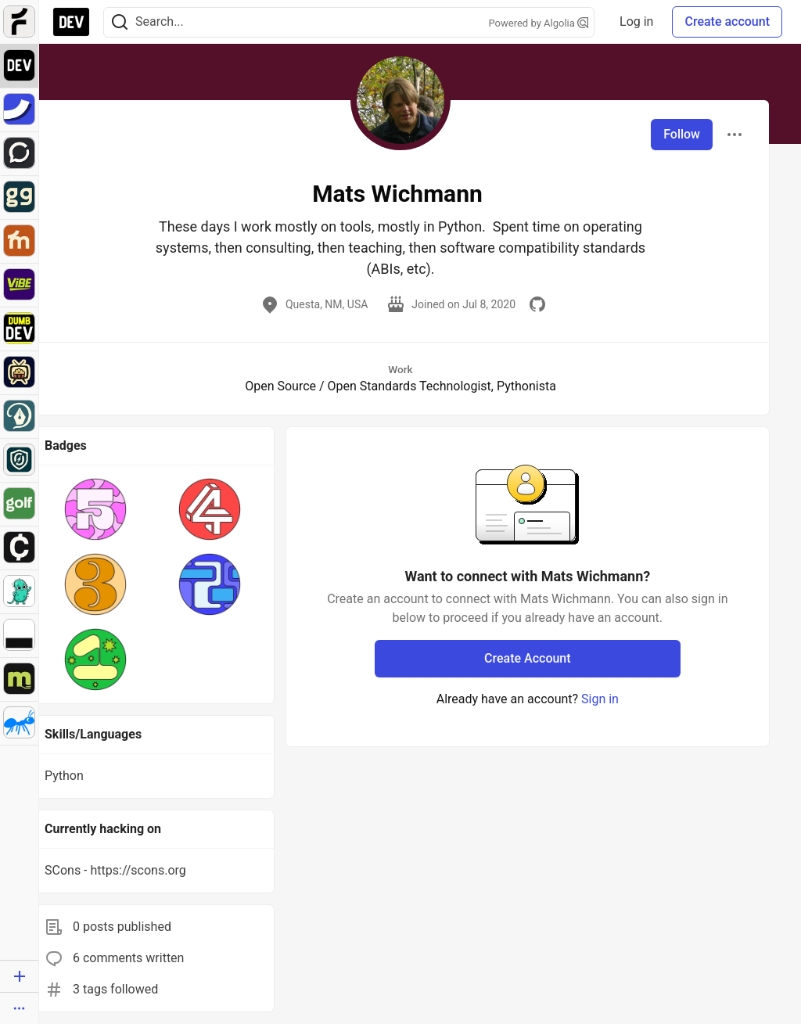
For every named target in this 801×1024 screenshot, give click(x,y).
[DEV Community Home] (71, 22)
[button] (95, 509)
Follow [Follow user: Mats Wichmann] (681, 134)
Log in (636, 21)
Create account (727, 21)
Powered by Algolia (539, 23)
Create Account (527, 658)
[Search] (119, 22)
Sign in (600, 699)
